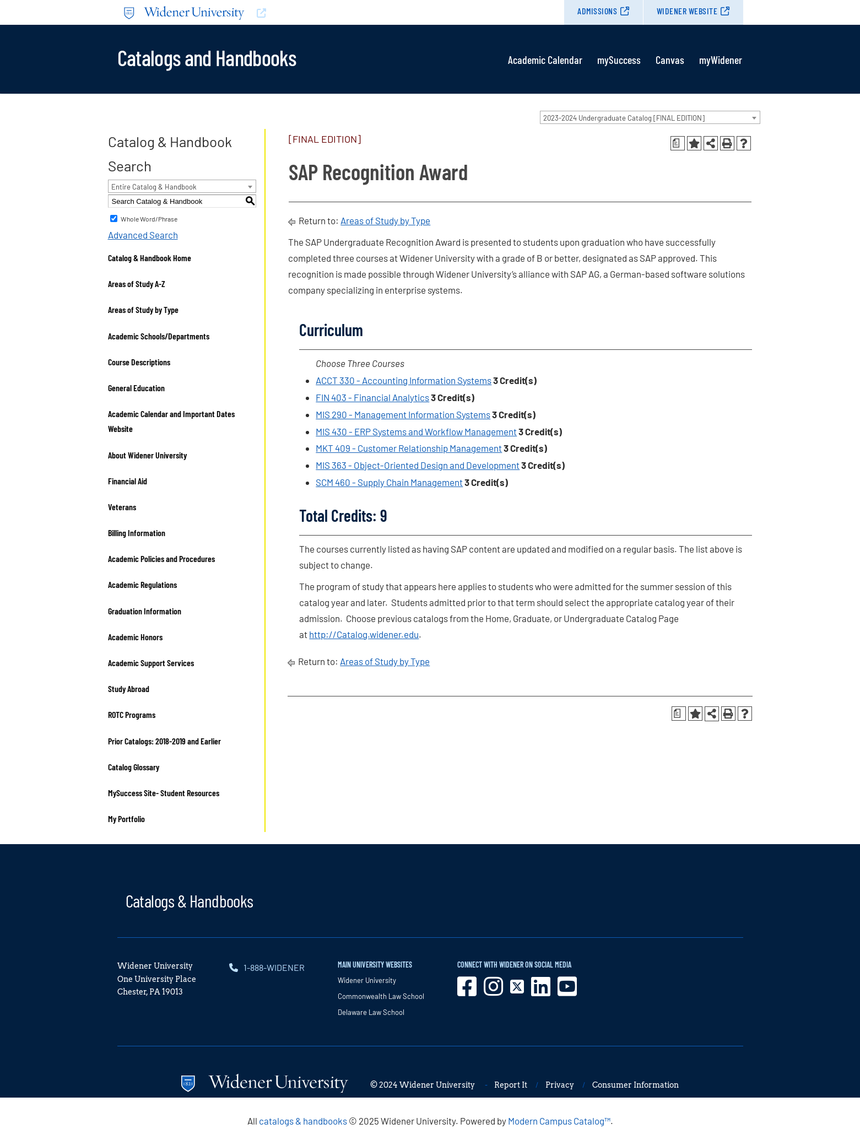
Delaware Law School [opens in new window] (371, 1012)
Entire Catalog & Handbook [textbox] (154, 186)
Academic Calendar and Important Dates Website (171, 421)
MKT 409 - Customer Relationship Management (409, 447)
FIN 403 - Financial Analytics (372, 397)
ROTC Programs (131, 714)
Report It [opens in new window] (510, 1085)
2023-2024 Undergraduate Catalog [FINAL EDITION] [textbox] (624, 118)
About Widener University (147, 455)
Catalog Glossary (133, 766)
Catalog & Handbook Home (149, 257)
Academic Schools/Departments (158, 336)
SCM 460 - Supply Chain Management (389, 482)
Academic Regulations (142, 584)
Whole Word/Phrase (149, 219)
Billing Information (136, 532)
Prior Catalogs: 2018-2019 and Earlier (164, 741)
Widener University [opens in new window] (367, 980)
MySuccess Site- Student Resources (163, 792)
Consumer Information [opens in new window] (635, 1085)
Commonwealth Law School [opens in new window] (381, 996)
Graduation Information (144, 611)
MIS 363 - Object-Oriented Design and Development (418, 465)
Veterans (122, 506)
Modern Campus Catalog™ (559, 1120)
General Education (136, 387)
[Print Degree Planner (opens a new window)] (677, 143)
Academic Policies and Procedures (161, 558)
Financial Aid (127, 481)
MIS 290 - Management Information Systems (403, 414)
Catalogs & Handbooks (189, 900)
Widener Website (687, 11)
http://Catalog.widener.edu (364, 634)
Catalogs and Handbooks (206, 57)
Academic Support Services (151, 662)
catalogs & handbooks (303, 1120)
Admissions (597, 11)
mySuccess (619, 59)
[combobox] (650, 117)
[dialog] (827, 1096)
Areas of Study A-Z (136, 283)
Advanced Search (143, 234)
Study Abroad (128, 688)
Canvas (670, 59)
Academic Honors (135, 636)
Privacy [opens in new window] (559, 1085)
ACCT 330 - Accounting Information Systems (403, 380)
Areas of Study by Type (143, 309)
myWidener (720, 59)
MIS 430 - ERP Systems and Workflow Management (416, 431)
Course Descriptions (139, 361)
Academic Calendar (545, 59)
